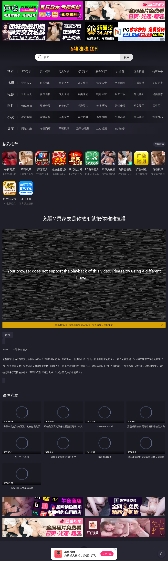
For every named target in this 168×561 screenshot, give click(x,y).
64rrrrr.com (84, 49)
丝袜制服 (120, 83)
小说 (10, 117)
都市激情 (26, 117)
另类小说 (120, 117)
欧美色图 (64, 105)
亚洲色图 (45, 105)
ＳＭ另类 (157, 83)
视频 (10, 82)
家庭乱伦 (45, 117)
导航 (10, 128)
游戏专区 (83, 71)
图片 (10, 105)
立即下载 (107, 553)
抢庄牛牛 (157, 71)
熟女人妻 (101, 83)
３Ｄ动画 (83, 83)
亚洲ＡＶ (26, 83)
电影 (10, 94)
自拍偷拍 (45, 83)
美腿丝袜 (101, 105)
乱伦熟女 (139, 94)
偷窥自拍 (26, 105)
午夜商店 (45, 128)
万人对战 (64, 71)
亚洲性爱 (26, 94)
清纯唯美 (120, 105)
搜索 (126, 57)
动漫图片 (83, 105)
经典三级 (120, 94)
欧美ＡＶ (64, 83)
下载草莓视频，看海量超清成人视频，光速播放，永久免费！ (108, 325)
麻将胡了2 (101, 71)
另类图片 (157, 105)
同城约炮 (26, 128)
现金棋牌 (139, 71)
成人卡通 (64, 94)
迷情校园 (101, 117)
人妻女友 (64, 117)
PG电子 (26, 71)
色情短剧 (120, 128)
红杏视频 (101, 128)
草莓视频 (64, 128)
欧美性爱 (83, 94)
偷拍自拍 (45, 94)
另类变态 (157, 94)
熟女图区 (139, 105)
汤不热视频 (82, 128)
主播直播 (139, 83)
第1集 (8, 334)
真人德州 (45, 71)
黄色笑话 (139, 117)
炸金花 (120, 71)
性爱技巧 (157, 117)
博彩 (10, 71)
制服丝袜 (101, 94)
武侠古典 (83, 117)
